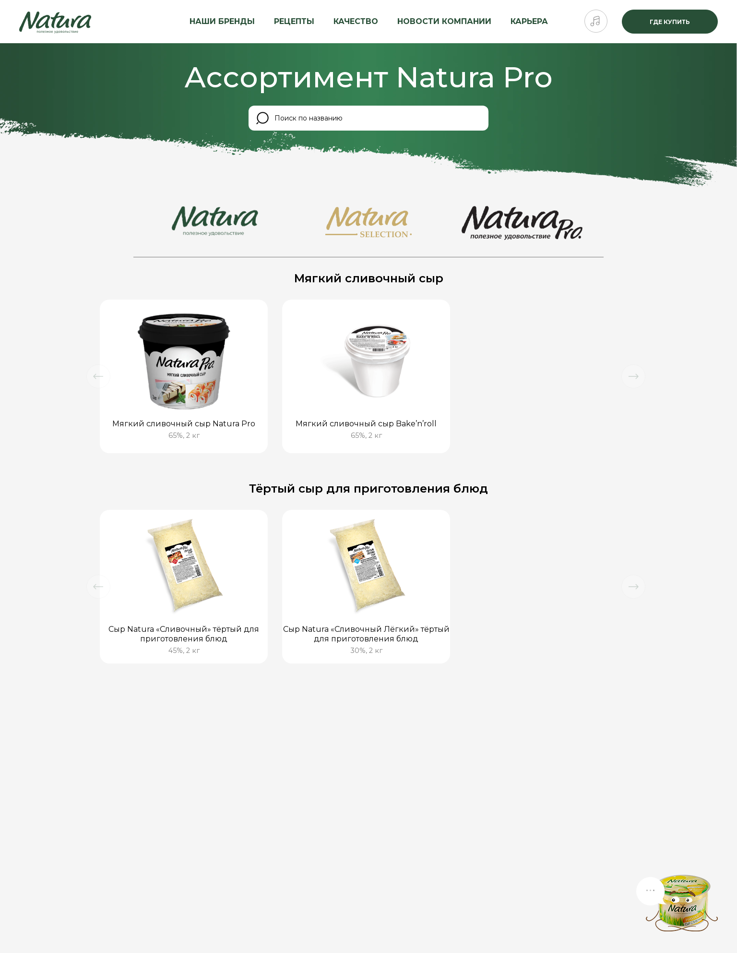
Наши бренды (222, 21)
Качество (355, 21)
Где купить (670, 21)
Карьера (529, 21)
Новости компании (444, 21)
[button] (98, 376)
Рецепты (294, 21)
